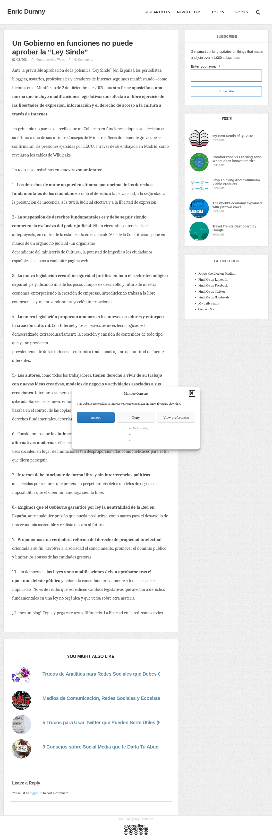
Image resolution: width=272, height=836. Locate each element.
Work (61, 60)
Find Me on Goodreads (214, 297)
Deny (136, 417)
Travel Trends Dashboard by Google (234, 228)
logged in (36, 793)
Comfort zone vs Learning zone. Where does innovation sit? (237, 159)
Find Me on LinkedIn (213, 280)
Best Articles (157, 12)
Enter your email (206, 66)
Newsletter (188, 12)
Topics (217, 12)
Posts (227, 118)
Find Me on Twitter (211, 291)
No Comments (83, 60)
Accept (96, 417)
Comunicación (46, 60)
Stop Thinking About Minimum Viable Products (236, 182)
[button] (192, 393)
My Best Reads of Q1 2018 (232, 136)
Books (241, 12)
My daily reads (208, 303)
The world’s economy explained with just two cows (237, 205)
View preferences (176, 417)
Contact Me (206, 309)
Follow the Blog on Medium (217, 273)
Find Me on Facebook (213, 285)
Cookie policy (141, 428)
